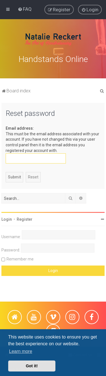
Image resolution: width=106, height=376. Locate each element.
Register (25, 218)
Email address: (20, 127)
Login (6, 218)
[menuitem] (24, 9)
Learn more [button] (20, 351)
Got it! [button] (32, 366)
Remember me (20, 258)
